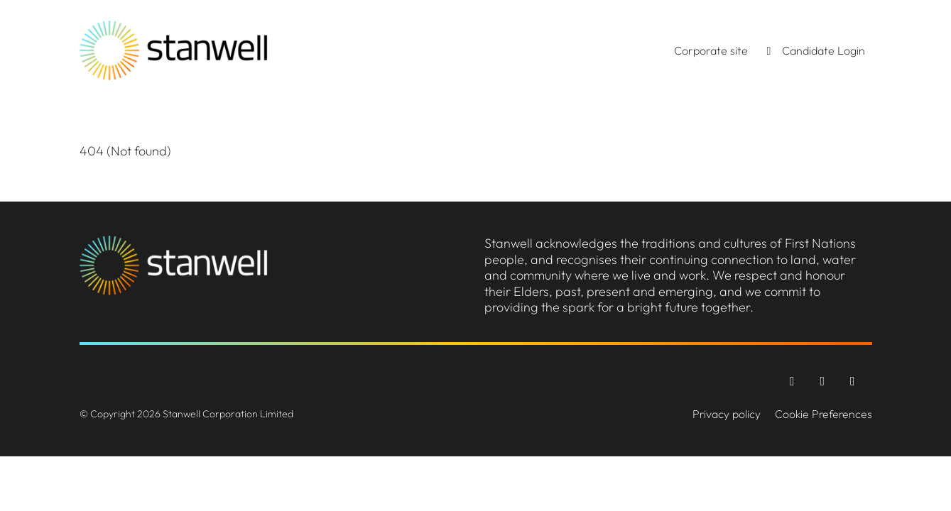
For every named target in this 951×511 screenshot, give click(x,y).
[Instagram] (824, 381)
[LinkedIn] (852, 381)
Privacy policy (726, 414)
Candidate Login (813, 50)
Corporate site (711, 50)
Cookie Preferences (823, 414)
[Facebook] (793, 381)
